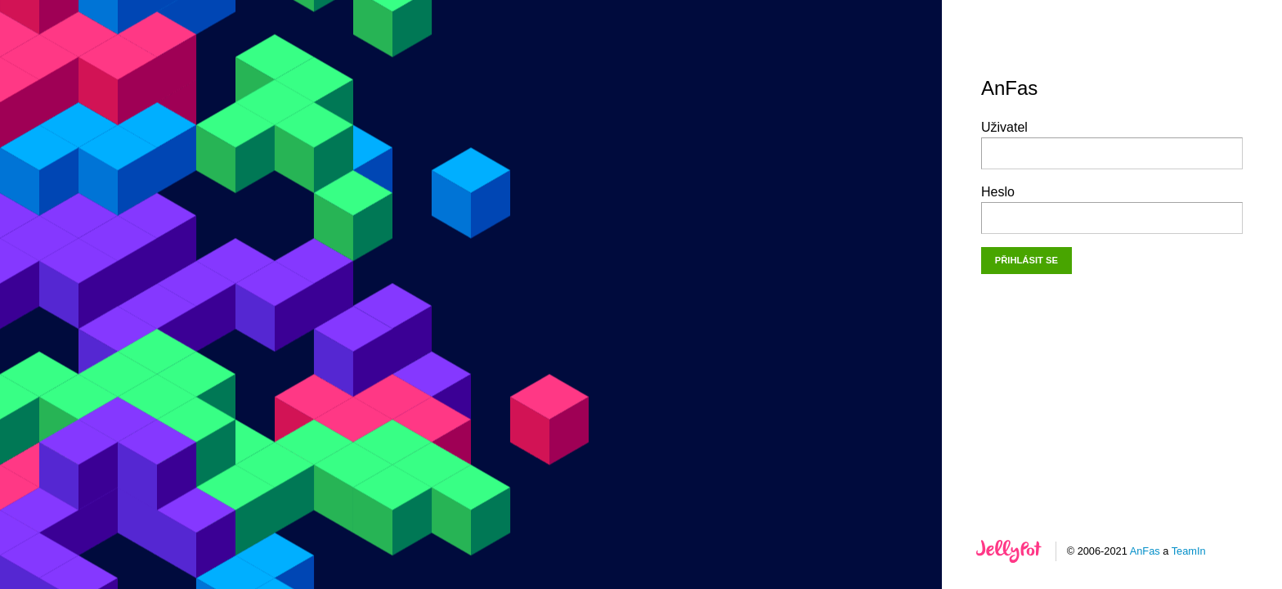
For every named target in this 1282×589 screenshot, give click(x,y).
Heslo (1112, 209)
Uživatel (1112, 144)
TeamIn (1189, 551)
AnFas (1145, 551)
